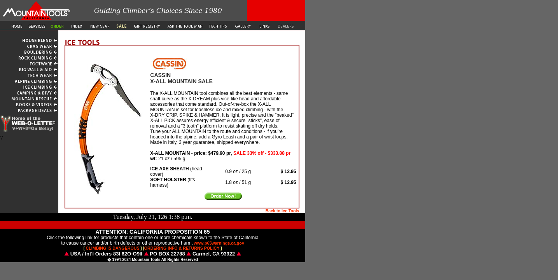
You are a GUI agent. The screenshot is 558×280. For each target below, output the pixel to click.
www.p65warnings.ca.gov (219, 243)
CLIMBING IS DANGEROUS (113, 248)
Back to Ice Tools (282, 210)
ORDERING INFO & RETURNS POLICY (182, 248)
